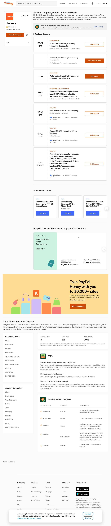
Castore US (9, 345)
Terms (48, 501)
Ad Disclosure (50, 505)
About (19, 487)
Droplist (33, 487)
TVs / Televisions (11, 400)
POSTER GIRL (10, 376)
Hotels (7, 404)
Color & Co (9, 372)
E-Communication (52, 509)
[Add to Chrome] (78, 306)
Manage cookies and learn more (29, 518)
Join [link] (98, 3)
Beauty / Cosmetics (12, 427)
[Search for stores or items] (36, 3)
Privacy (48, 487)
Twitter (64, 492)
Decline (88, 518)
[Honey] (8, 3)
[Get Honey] (94, 76)
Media (19, 509)
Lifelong (8, 368)
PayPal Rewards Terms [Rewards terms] (57, 63)
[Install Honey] (98, 27)
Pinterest (65, 501)
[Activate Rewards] (15, 35)
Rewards (83, 3)
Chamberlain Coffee (12, 364)
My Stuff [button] (73, 3)
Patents (48, 496)
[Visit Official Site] (27, 35)
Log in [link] (105, 3)
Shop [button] (62, 3)
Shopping (8, 412)
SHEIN (7, 341)
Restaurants (9, 396)
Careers (20, 496)
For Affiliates (35, 501)
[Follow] (24, 15)
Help (19, 492)
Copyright (49, 492)
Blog (18, 505)
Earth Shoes (9, 360)
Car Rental (9, 420)
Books (7, 423)
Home (5, 462)
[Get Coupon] (94, 44)
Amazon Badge (36, 492)
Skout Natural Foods (12, 356)
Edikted (8, 349)
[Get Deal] (42, 213)
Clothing (8, 416)
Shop (17, 42)
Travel (7, 408)
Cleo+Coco (9, 353)
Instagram (65, 496)
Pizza (7, 392)
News (19, 501)
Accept (88, 514)
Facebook (65, 487)
